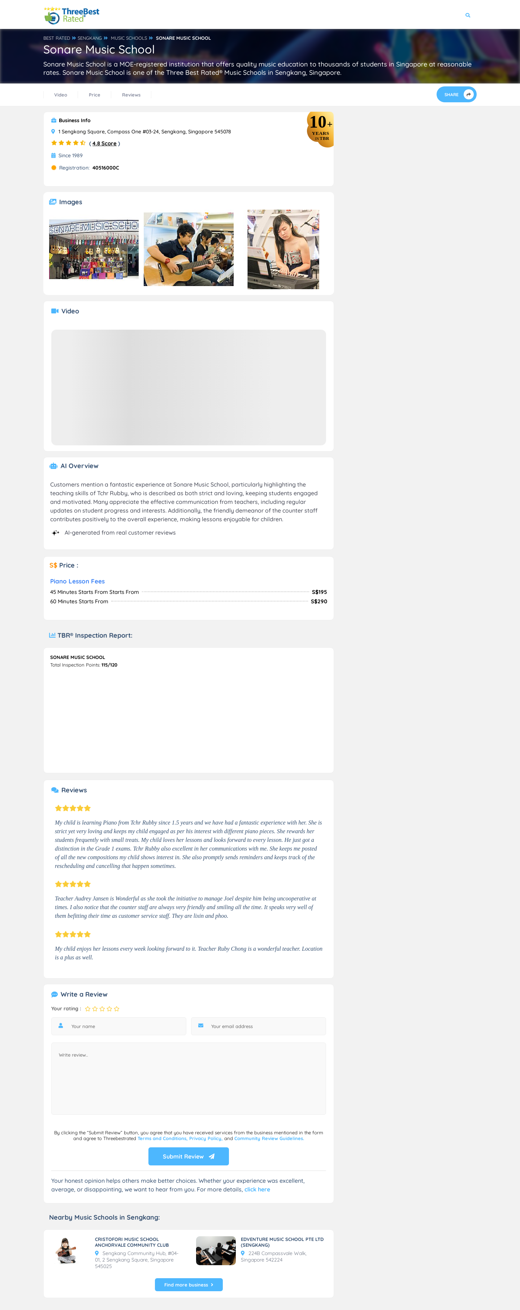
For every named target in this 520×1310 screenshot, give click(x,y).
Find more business (188, 1285)
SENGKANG (90, 38)
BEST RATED (56, 38)
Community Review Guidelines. (269, 1138)
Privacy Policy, (206, 1138)
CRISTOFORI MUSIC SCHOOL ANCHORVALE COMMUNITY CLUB (132, 1242)
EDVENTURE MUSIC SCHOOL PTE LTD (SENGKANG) (282, 1242)
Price (94, 95)
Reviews (131, 95)
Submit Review (188, 1156)
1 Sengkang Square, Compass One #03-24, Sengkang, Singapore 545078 (141, 131)
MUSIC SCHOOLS (129, 38)
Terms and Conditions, (163, 1138)
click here (257, 1189)
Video (60, 95)
